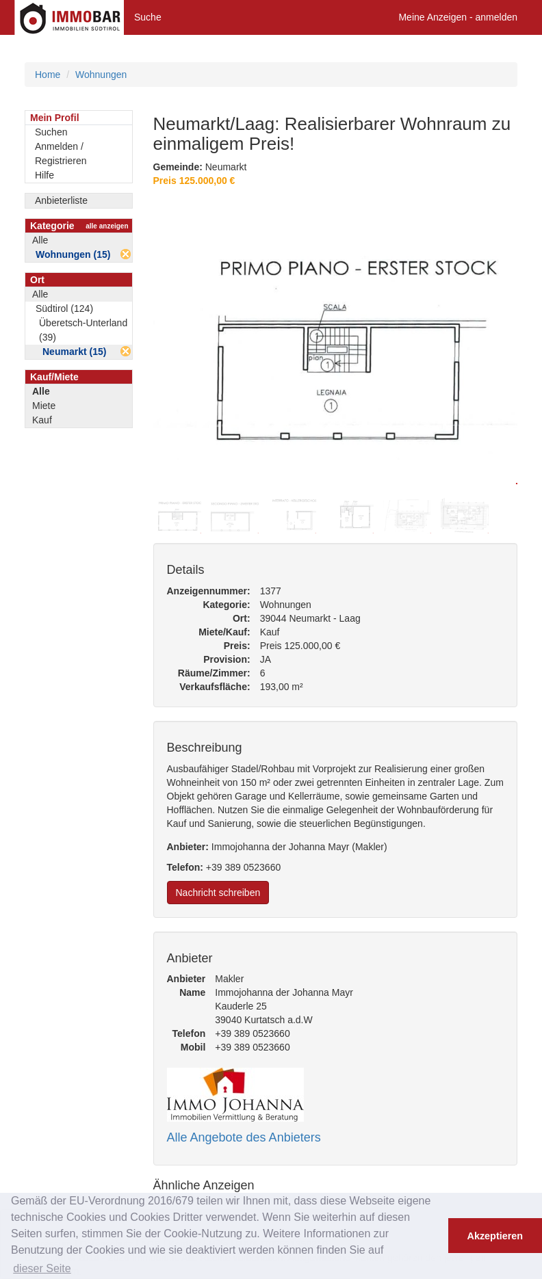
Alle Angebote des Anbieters (244, 1137)
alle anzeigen (107, 226)
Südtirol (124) (64, 308)
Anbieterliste (61, 200)
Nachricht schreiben (218, 892)
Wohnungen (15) (73, 254)
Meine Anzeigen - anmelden (457, 17)
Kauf (42, 419)
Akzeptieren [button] (495, 1235)
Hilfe (44, 175)
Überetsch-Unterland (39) (83, 330)
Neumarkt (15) (74, 351)
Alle (40, 240)
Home (47, 74)
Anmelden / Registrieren (60, 153)
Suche (148, 17)
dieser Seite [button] (42, 1268)
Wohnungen (101, 74)
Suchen (51, 132)
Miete (43, 405)
